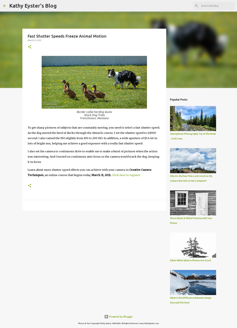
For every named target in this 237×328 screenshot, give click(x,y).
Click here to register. (126, 175)
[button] (30, 47)
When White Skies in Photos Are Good (190, 260)
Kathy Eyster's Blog (33, 6)
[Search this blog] (217, 6)
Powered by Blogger (118, 316)
